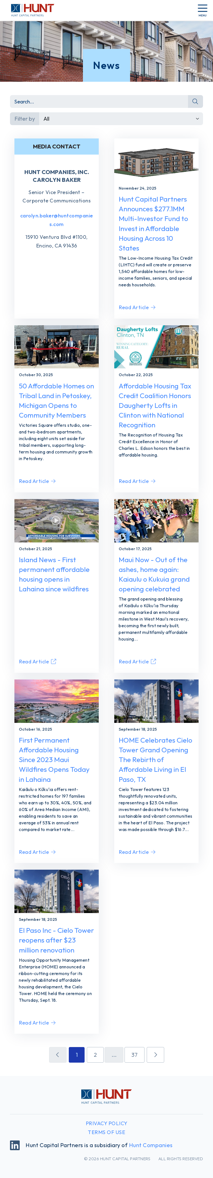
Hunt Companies (151, 1145)
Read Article (137, 307)
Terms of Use (106, 1132)
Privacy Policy (107, 1123)
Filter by (24, 118)
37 (134, 1054)
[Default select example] (121, 118)
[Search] (99, 101)
